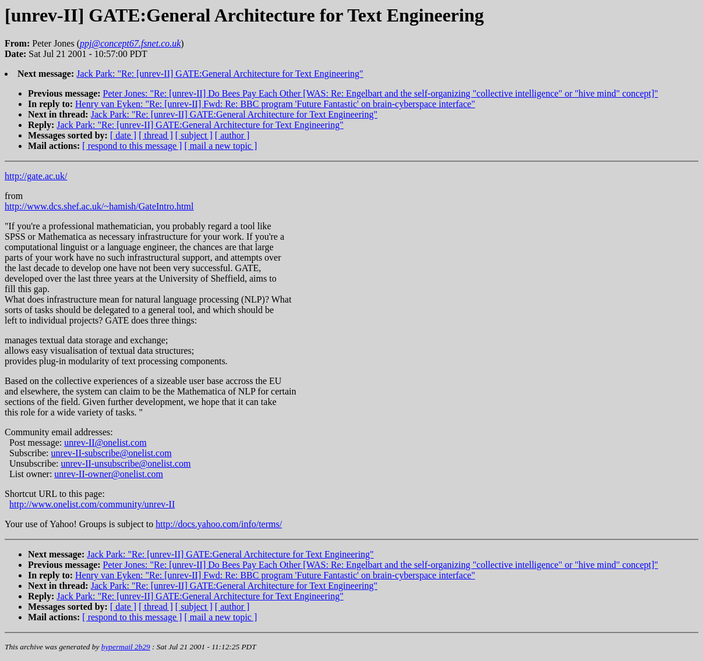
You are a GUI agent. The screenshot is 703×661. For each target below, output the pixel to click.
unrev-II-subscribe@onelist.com (111, 453)
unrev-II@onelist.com (105, 442)
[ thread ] (156, 135)
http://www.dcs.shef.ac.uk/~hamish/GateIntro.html (99, 206)
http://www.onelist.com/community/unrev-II (92, 504)
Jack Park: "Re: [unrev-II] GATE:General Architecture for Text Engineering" (219, 74)
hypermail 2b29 (125, 646)
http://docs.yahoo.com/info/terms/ (219, 524)
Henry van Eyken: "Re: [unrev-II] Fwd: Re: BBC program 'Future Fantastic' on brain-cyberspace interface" (275, 104)
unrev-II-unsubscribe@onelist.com (125, 463)
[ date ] (123, 135)
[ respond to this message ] (132, 146)
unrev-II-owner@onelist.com (108, 474)
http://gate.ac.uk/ (36, 176)
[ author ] (232, 135)
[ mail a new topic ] (220, 146)
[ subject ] (194, 135)
